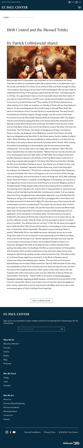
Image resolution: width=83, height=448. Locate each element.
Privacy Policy (49, 432)
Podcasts (7, 363)
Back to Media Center (41, 300)
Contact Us (8, 415)
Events (6, 352)
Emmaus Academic (11, 407)
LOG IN (71, 2)
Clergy (6, 377)
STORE (8, 2)
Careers (6, 419)
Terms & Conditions (32, 432)
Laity (5, 381)
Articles (5, 17)
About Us (7, 399)
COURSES (13, 2)
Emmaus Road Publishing (14, 403)
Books (6, 356)
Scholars (7, 385)
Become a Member (11, 344)
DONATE (18, 2)
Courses (6, 348)
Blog (5, 360)
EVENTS (4, 2)
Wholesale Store (10, 411)
